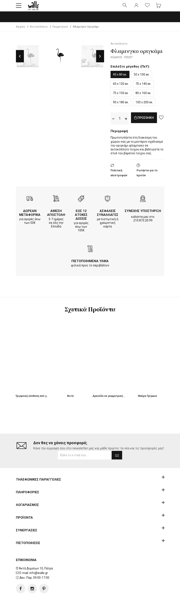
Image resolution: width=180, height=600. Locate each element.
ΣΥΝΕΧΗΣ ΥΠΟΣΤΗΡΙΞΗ (143, 214)
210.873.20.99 (142, 224)
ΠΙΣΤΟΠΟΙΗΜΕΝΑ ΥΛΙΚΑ (90, 265)
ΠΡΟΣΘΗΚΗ (148, 122)
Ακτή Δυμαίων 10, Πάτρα (36, 554)
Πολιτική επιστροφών (119, 176)
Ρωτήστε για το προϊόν (147, 176)
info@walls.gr (38, 559)
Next (100, 60)
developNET (125, 594)
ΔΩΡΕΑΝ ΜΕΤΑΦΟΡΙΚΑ (29, 216)
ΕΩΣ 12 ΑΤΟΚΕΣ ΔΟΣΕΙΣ (81, 218)
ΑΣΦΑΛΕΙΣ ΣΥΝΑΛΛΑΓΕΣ (107, 216)
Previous (20, 60)
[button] (19, 7)
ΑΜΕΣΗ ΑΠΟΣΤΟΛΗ (56, 216)
